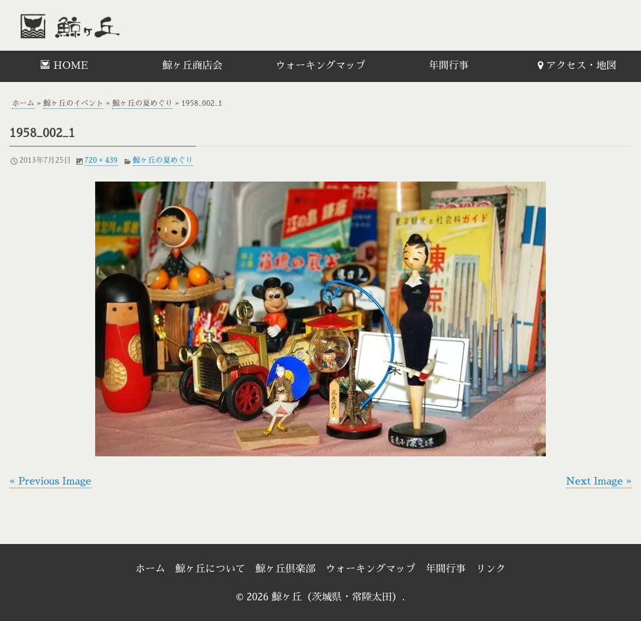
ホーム (23, 103)
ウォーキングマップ (320, 66)
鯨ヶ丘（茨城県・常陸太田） (97, 25)
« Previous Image (50, 481)
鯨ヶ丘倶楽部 (285, 569)
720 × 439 (101, 160)
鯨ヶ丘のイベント (73, 103)
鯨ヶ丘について (210, 569)
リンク (491, 569)
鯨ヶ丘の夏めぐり (142, 103)
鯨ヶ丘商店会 (192, 66)
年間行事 (449, 66)
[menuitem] (64, 66)
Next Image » (599, 481)
